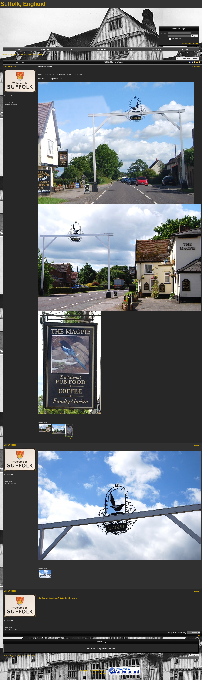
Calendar (129, 49)
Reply (195, 58)
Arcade (185, 49)
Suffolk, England (10, 54)
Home (17, 49)
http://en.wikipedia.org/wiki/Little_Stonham (57, 598)
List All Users (45, 49)
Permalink (195, 67)
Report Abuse (99, 673)
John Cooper (10, 66)
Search (73, 49)
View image (42, 438)
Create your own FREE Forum (92, 671)
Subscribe (194, 655)
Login (194, 36)
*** (199, 636)
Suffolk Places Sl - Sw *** (32, 54)
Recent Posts (156, 49)
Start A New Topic (184, 58)
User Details (101, 49)
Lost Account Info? (189, 44)
